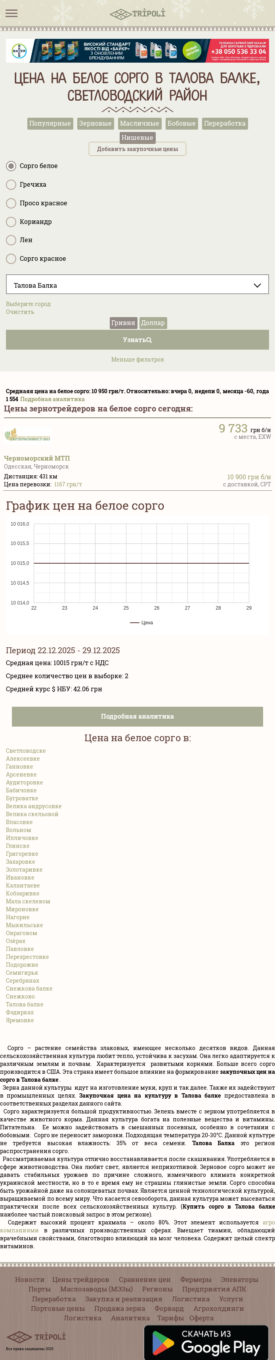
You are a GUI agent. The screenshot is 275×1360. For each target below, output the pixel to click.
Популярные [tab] (50, 123)
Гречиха (26, 185)
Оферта (201, 1317)
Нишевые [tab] (137, 137)
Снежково (20, 996)
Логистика (191, 1298)
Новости (30, 1279)
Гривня (123, 322)
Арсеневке (21, 774)
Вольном (18, 830)
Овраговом (21, 933)
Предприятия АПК (214, 1288)
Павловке (20, 949)
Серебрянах (22, 980)
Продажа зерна (119, 1308)
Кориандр (29, 222)
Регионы (157, 1288)
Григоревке (22, 853)
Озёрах (15, 941)
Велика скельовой (32, 814)
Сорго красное (36, 259)
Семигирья (22, 972)
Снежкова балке (29, 988)
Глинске (18, 845)
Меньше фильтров (137, 359)
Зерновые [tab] (95, 123)
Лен (19, 240)
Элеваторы (239, 1279)
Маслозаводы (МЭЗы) (96, 1288)
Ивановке (20, 877)
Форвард (169, 1308)
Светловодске (26, 750)
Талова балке (25, 1004)
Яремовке (20, 1020)
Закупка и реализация (123, 1298)
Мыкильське (24, 925)
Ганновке (19, 766)
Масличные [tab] (139, 123)
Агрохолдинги (218, 1308)
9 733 (233, 428)
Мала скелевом (28, 901)
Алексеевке (23, 758)
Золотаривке (24, 869)
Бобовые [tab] (182, 123)
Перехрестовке (27, 956)
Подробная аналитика (52, 399)
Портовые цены (58, 1308)
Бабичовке (21, 790)
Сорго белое (32, 166)
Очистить (20, 312)
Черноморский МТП (37, 458)
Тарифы (170, 1317)
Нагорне (18, 917)
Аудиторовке (24, 782)
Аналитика (130, 1317)
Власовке (19, 822)
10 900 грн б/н (249, 476)
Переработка (54, 1298)
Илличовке (22, 838)
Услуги (231, 1298)
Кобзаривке (23, 893)
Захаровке (20, 861)
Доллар (153, 322)
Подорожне (22, 964)
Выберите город (28, 304)
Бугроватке (22, 798)
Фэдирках (20, 1012)
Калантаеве (23, 885)
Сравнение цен (145, 1279)
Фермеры (196, 1279)
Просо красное (36, 203)
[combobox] (137, 284)
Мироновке (22, 909)
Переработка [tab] (225, 123)
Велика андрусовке (34, 806)
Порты (40, 1288)
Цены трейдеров (80, 1279)
